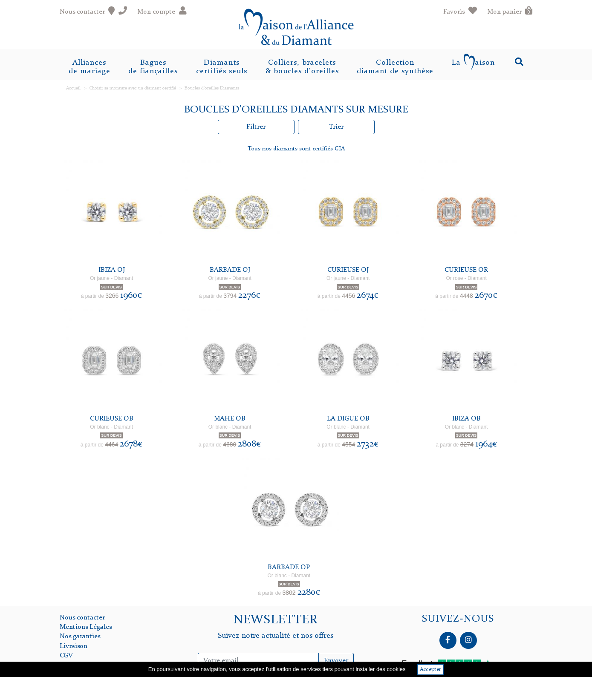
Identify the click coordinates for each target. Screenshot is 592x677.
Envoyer (336, 660)
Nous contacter (82, 617)
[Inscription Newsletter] (258, 661)
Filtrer (256, 127)
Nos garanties (80, 636)
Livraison (73, 646)
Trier (336, 127)
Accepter (430, 669)
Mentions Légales (86, 627)
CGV (66, 655)
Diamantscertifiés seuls (221, 67)
